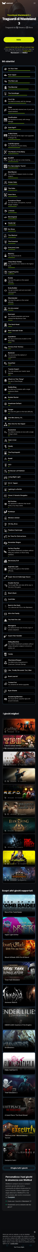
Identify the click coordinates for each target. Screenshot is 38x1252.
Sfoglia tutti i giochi (19, 1168)
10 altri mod (27, 51)
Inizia (19, 40)
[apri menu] (34, 3)
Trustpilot (11, 1197)
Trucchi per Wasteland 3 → (19, 15)
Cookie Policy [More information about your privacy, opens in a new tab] (14, 1243)
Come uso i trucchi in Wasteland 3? (19, 1201)
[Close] (35, 1232)
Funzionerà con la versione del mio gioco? (19, 1206)
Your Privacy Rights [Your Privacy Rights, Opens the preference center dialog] (19, 1247)
